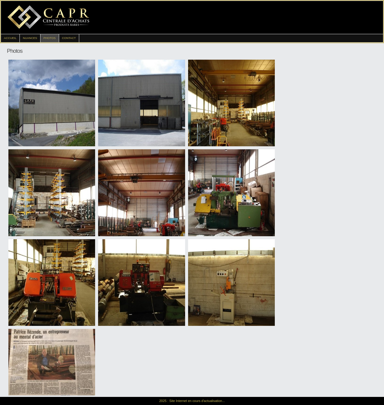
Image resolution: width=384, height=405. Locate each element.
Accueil (10, 38)
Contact (69, 38)
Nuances (30, 38)
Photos (50, 38)
